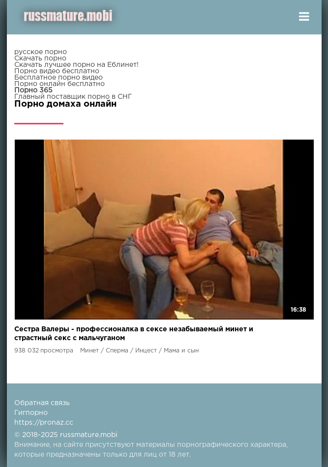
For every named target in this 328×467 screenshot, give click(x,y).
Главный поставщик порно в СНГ (73, 97)
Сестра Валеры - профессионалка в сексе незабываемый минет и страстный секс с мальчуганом (133, 333)
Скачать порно (40, 58)
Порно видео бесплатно (56, 71)
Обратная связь (42, 403)
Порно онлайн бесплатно (59, 84)
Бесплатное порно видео (58, 78)
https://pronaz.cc (43, 423)
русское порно (40, 52)
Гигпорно (31, 413)
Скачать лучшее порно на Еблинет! (76, 65)
